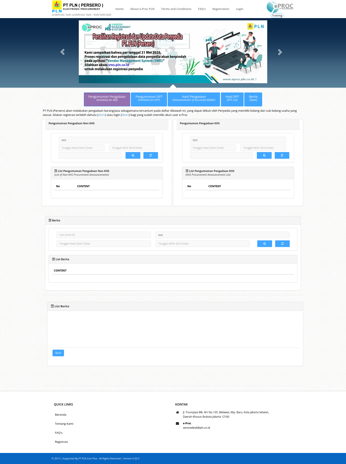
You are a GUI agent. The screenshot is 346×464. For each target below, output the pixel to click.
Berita (253, 98)
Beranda (60, 415)
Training (277, 15)
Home (119, 9)
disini (101, 115)
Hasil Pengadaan (193, 98)
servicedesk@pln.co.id (196, 428)
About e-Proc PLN (142, 9)
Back (58, 353)
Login (239, 9)
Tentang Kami (64, 424)
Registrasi (61, 442)
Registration (220, 9)
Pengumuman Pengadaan (107, 98)
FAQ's (202, 9)
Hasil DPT (232, 98)
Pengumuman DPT (148, 98)
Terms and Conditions (176, 9)
